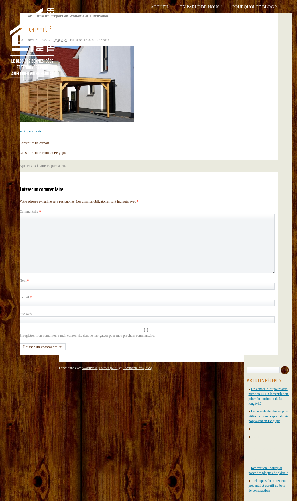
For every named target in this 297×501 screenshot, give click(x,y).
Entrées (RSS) (108, 368)
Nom (24, 281)
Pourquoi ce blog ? (254, 7)
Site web (26, 314)
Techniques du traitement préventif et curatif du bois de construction (267, 485)
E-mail (26, 297)
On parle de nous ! (200, 7)
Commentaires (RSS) (137, 368)
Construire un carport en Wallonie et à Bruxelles (64, 16)
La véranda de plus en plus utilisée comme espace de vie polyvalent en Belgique (269, 416)
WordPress (89, 368)
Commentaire (30, 212)
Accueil (159, 7)
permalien (58, 166)
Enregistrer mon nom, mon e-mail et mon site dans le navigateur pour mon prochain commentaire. (87, 336)
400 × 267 (93, 40)
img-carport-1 (33, 131)
